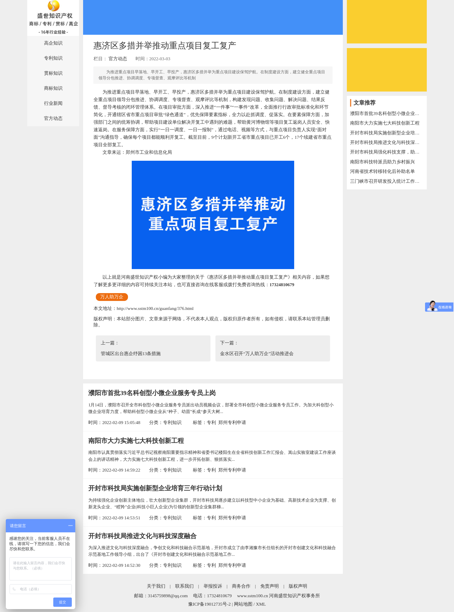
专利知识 (53, 58)
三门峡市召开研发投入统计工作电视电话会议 (387, 181)
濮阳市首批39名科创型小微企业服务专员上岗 (152, 393)
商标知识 (53, 88)
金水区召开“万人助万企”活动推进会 (257, 353)
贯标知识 (53, 73)
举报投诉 (213, 586)
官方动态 (53, 118)
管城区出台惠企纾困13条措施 (131, 353)
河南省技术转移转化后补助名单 (382, 171)
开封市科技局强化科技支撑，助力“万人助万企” (387, 151)
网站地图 (243, 604)
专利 (211, 422)
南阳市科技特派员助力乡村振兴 (382, 161)
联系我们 (184, 586)
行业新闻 (53, 103)
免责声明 (269, 586)
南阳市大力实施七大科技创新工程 (136, 440)
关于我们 (156, 586)
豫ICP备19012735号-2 (209, 604)
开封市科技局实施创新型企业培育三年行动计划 (155, 488)
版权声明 (298, 586)
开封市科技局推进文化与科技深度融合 (142, 536)
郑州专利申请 (232, 422)
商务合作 (241, 586)
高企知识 (53, 43)
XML (261, 604)
